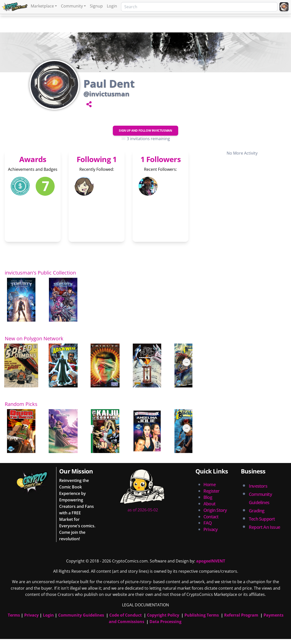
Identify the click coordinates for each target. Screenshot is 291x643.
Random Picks (21, 404)
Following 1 (97, 159)
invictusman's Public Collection (40, 272)
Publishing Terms (201, 615)
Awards (32, 159)
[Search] (199, 6)
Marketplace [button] (42, 6)
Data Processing (165, 621)
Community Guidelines (81, 615)
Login (112, 6)
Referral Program (241, 615)
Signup (96, 6)
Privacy (210, 529)
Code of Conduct (125, 615)
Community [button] (72, 6)
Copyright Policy (163, 615)
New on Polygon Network (34, 338)
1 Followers (161, 159)
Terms (14, 615)
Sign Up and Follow (145, 130)
